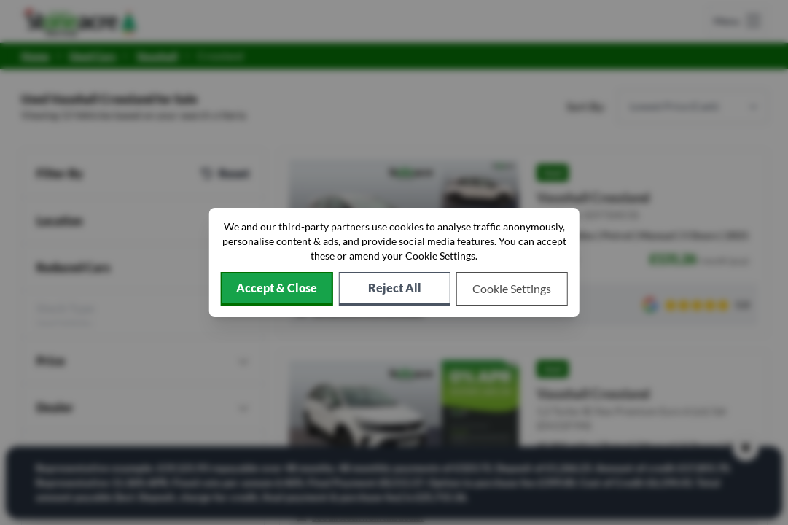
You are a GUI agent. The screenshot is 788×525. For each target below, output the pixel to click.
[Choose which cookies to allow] (512, 289)
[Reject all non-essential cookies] (394, 289)
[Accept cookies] (276, 289)
